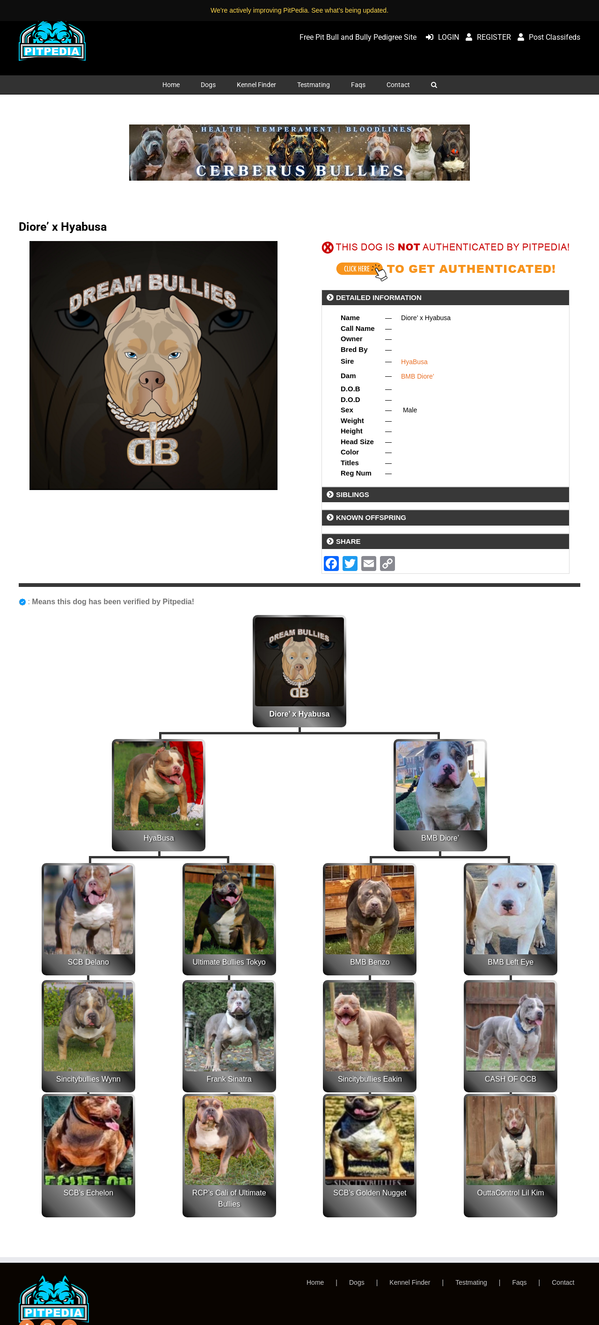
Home (315, 1282)
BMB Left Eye (510, 962)
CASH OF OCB (510, 1079)
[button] (433, 84)
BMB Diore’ (417, 376)
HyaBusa (414, 362)
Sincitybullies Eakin (370, 1079)
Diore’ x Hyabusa (300, 714)
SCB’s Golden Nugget (369, 1193)
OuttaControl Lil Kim (510, 1193)
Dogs (357, 1282)
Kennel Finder (409, 1282)
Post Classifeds (546, 37)
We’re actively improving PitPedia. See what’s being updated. (299, 10)
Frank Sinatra (229, 1079)
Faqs (519, 1282)
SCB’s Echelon (88, 1193)
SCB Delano (88, 962)
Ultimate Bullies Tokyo (229, 962)
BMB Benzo (369, 962)
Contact (563, 1282)
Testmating (471, 1282)
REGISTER (486, 37)
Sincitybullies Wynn (88, 1079)
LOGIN (440, 37)
